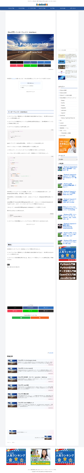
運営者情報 (32, 469)
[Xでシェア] (11, 62)
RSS (57, 469)
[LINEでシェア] (42, 62)
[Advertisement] (30, 22)
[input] (67, 50)
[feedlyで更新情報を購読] (29, 315)
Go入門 (17, 264)
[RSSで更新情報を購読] (32, 315)
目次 (28, 80)
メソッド (14, 75)
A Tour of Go (12, 264)
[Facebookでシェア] (18, 62)
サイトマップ (52, 469)
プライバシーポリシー (45, 469)
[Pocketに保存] (34, 62)
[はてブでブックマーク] (26, 62)
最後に (23, 84)
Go (8, 261)
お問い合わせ (37, 469)
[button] (50, 62)
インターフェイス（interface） (28, 82)
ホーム (27, 469)
